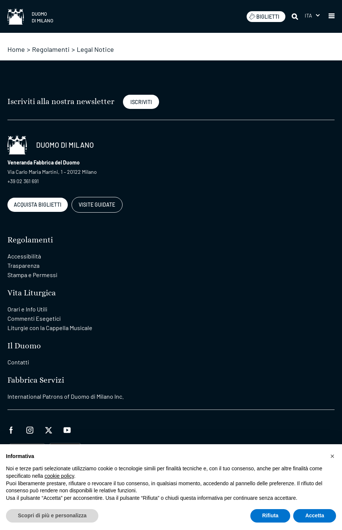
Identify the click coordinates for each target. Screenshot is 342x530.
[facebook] (11, 429)
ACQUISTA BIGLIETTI (37, 204)
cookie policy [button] (59, 476)
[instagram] (30, 429)
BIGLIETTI (264, 16)
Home (16, 49)
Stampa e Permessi (32, 274)
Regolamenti (51, 49)
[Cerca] (295, 16)
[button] (332, 16)
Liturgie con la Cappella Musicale (49, 327)
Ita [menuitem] (309, 15)
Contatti (18, 362)
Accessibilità (24, 256)
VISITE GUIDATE (97, 204)
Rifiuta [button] (270, 515)
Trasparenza (23, 265)
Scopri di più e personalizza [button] (52, 515)
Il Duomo (24, 346)
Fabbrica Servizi (35, 380)
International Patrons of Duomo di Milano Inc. (65, 396)
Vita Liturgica (31, 293)
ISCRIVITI (141, 102)
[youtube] (67, 429)
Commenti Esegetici (34, 318)
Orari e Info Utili (27, 309)
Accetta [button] (314, 515)
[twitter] (48, 429)
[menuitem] (312, 15)
